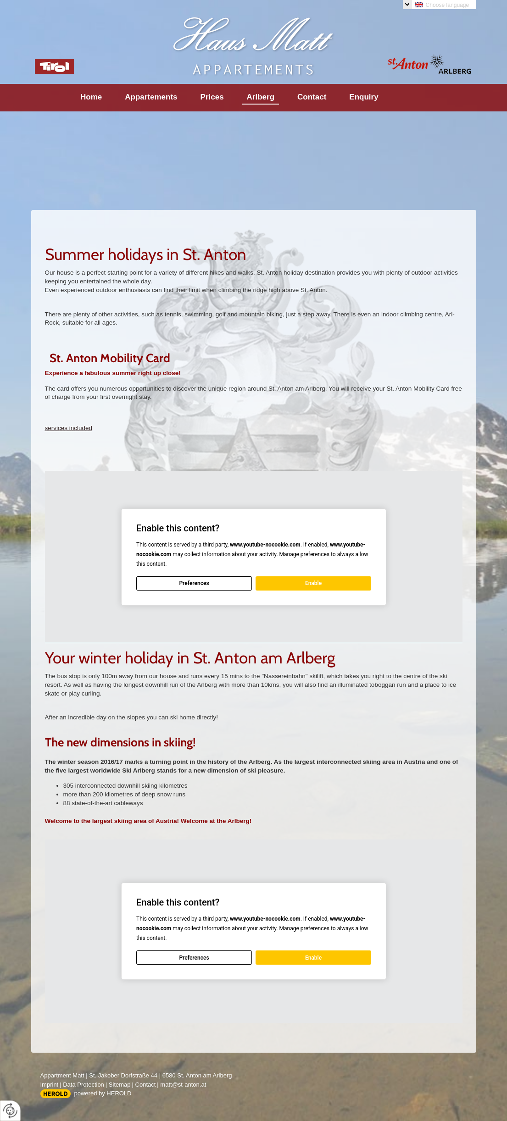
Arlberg (260, 97)
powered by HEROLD (103, 1093)
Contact (311, 97)
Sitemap (120, 1084)
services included (69, 428)
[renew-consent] (10, 1110)
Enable (313, 583)
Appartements (151, 97)
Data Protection (83, 1084)
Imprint (49, 1084)
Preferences (194, 583)
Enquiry (363, 97)
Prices (212, 97)
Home (91, 97)
